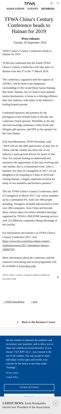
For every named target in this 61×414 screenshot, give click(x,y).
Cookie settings (29, 387)
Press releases (31, 38)
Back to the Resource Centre (38, 322)
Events (33, 8)
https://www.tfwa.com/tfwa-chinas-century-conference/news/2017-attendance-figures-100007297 (26, 245)
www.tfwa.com (27, 266)
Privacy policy (12, 373)
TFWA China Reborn (14, 302)
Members (48, 8)
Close (56, 403)
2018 (35, 302)
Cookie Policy (12, 377)
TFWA (29, 3)
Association (15, 8)
